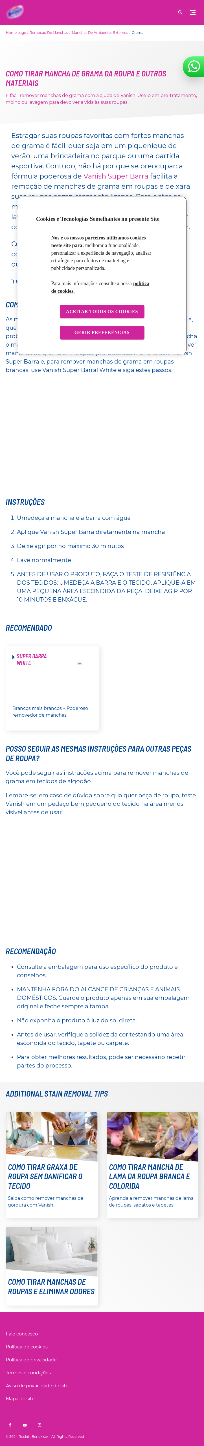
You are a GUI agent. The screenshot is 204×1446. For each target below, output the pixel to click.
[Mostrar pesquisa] (180, 12)
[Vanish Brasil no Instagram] (39, 1425)
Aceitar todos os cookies (102, 311)
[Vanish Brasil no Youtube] (24, 1425)
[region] (102, 275)
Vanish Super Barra (116, 176)
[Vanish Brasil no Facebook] (10, 1425)
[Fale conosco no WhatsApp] (194, 66)
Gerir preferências (102, 332)
